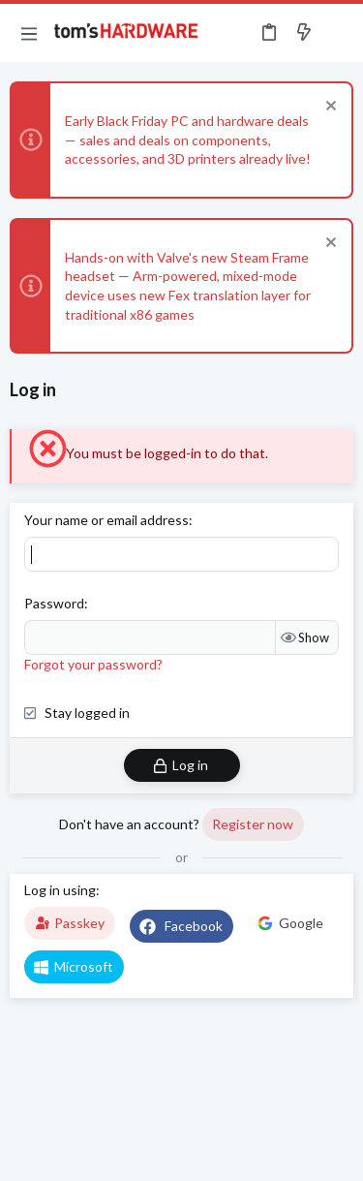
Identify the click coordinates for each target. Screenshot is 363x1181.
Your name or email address (106, 520)
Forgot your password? (93, 664)
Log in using (60, 890)
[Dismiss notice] (328, 108)
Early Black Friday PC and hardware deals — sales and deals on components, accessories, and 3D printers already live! (188, 139)
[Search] (336, 33)
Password (54, 603)
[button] (29, 32)
